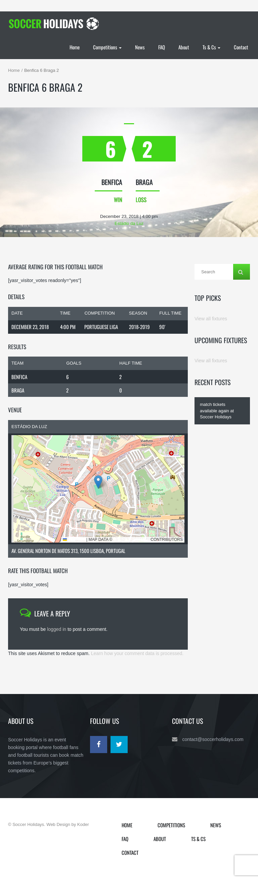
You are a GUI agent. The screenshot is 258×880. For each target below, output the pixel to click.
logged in (56, 629)
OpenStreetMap (131, 539)
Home (75, 47)
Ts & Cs (211, 47)
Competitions (107, 47)
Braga (17, 390)
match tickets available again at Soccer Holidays (217, 410)
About (183, 47)
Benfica (19, 376)
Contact (241, 47)
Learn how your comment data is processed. (137, 653)
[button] (98, 482)
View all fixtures (211, 318)
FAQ (161, 47)
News (140, 47)
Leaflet (74, 539)
